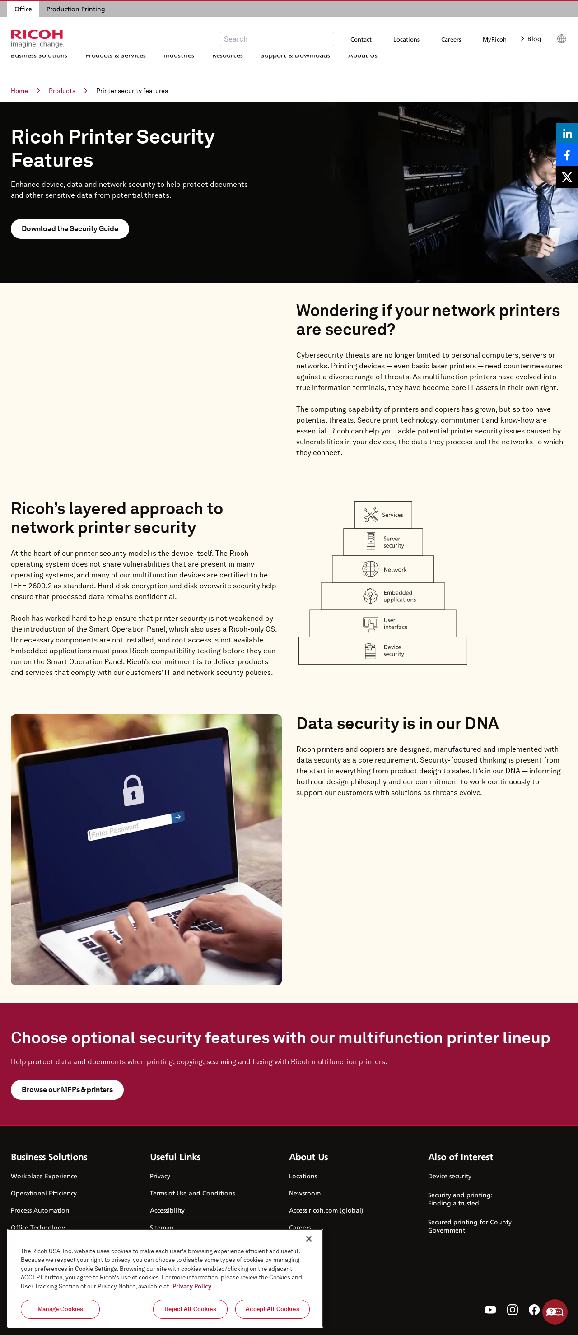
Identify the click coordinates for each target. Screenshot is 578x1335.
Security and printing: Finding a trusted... (460, 1199)
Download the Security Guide (70, 228)
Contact (361, 39)
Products (68, 90)
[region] (165, 1278)
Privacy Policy (191, 1286)
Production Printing (76, 9)
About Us (363, 65)
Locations (406, 39)
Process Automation (40, 1210)
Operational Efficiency (44, 1193)
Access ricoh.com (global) (326, 1210)
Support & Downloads (295, 65)
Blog (531, 38)
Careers (451, 39)
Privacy (160, 1176)
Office (23, 9)
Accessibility (167, 1210)
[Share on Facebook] (567, 155)
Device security (449, 1176)
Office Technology (38, 1227)
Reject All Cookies (190, 1309)
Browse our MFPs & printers (67, 1089)
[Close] (309, 1239)
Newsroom (305, 1193)
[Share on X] (567, 177)
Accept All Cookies (272, 1309)
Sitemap (162, 1227)
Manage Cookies (60, 1309)
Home (25, 90)
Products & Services (115, 65)
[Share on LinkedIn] (567, 133)
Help (555, 1312)
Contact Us (305, 1244)
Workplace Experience (44, 1176)
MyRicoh (495, 39)
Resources (227, 65)
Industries (179, 65)
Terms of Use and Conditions (192, 1193)
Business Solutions (39, 65)
